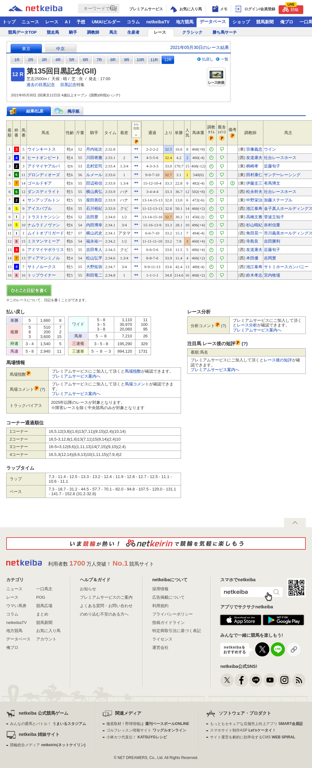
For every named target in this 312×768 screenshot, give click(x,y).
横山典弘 (94, 191)
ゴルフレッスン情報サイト (146, 730)
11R (154, 59)
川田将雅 (94, 157)
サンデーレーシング (282, 174)
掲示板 (73, 111)
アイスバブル (39, 208)
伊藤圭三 (254, 183)
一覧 (224, 59)
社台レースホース (280, 157)
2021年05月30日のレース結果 (199, 47)
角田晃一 (254, 233)
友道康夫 (254, 157)
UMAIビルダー (106, 21)
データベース (213, 21)
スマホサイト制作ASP (243, 730)
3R (44, 59)
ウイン (270, 149)
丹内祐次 (94, 149)
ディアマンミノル (43, 258)
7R (99, 59)
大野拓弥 (94, 266)
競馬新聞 (265, 21)
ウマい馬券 (16, 605)
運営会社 (160, 647)
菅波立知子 (274, 217)
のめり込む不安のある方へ (104, 614)
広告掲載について (168, 597)
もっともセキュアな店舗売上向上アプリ (256, 724)
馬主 (113, 32)
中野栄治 (254, 200)
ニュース (30, 21)
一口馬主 (44, 589)
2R (30, 59)
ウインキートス (41, 149)
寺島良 (252, 241)
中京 (60, 48)
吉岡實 (270, 258)
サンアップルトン (43, 200)
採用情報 (160, 589)
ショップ (241, 21)
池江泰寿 (254, 208)
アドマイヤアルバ (43, 166)
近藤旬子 (272, 166)
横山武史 (94, 233)
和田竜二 (94, 275)
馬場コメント (137, 384)
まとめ (42, 614)
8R (113, 59)
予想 (80, 21)
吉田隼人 (94, 249)
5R (72, 59)
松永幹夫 (254, 191)
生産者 (133, 32)
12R (168, 59)
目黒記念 (68, 84)
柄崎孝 (252, 166)
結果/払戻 (35, 111)
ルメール (94, 174)
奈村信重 (272, 225)
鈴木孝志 (254, 275)
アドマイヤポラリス (45, 249)
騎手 (73, 32)
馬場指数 (133, 371)
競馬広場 (44, 605)
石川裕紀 (94, 208)
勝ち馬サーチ (224, 32)
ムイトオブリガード (45, 233)
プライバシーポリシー (172, 614)
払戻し (207, 59)
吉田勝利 (272, 241)
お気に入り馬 (48, 630)
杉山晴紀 (254, 225)
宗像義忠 (254, 149)
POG (40, 597)
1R (17, 59)
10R (140, 59)
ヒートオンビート (43, 157)
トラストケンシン (43, 217)
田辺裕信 (94, 183)
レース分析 (247, 325)
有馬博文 (272, 183)
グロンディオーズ (43, 174)
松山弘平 (94, 258)
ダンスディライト (43, 191)
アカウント (46, 639)
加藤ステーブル (278, 200)
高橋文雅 (254, 217)
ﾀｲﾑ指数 (136, 130)
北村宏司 (94, 166)
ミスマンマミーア (43, 241)
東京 (26, 48)
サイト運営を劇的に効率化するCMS (252, 737)
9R (126, 59)
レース (51, 21)
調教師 (93, 32)
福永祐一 (94, 241)
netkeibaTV (158, 21)
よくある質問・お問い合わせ (106, 605)
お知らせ (88, 589)
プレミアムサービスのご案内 (106, 597)
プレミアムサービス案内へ (76, 376)
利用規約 (160, 605)
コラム (133, 21)
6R (85, 59)
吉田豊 (92, 217)
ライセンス (162, 639)
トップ (9, 21)
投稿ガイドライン (168, 622)
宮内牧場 (272, 275)
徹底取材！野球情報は (147, 724)
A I (67, 21)
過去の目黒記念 (41, 84)
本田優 (252, 258)
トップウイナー (41, 275)
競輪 (290, 8)
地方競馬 (184, 21)
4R (58, 59)
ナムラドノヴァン (43, 225)
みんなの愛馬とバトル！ (48, 724)
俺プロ (286, 21)
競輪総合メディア (47, 745)
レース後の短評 (278, 360)
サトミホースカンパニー (286, 266)
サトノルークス (41, 266)
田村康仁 (254, 174)
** (136, 149)
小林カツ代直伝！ (136, 737)
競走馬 (53, 32)
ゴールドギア (39, 183)
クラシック (192, 32)
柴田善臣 (94, 200)
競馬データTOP (22, 32)
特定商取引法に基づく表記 (176, 630)
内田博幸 (94, 225)
